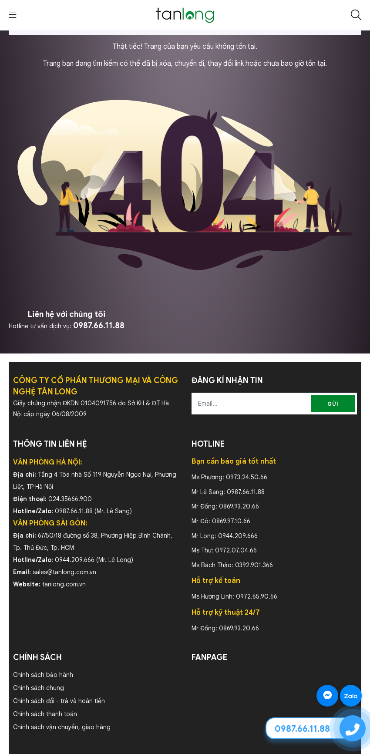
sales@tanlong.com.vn (64, 572)
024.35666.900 (70, 499)
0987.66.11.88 (98, 325)
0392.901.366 (254, 565)
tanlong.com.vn (64, 584)
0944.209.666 (74, 560)
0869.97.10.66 (231, 521)
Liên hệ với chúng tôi (66, 314)
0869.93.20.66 (239, 506)
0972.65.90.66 (256, 596)
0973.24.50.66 (246, 477)
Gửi (333, 404)
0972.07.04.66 (236, 550)
